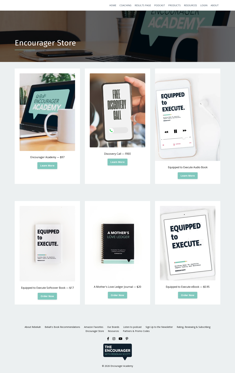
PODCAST (159, 5)
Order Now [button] (47, 296)
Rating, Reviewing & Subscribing (193, 326)
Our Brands (113, 326)
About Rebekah (33, 326)
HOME (112, 5)
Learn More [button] (47, 165)
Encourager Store (95, 331)
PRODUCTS (174, 5)
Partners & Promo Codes (136, 331)
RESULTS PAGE (143, 5)
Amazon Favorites (93, 326)
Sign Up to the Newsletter (159, 326)
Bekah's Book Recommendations (62, 326)
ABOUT (215, 5)
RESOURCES (190, 5)
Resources (113, 331)
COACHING (125, 5)
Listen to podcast (132, 326)
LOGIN (203, 5)
